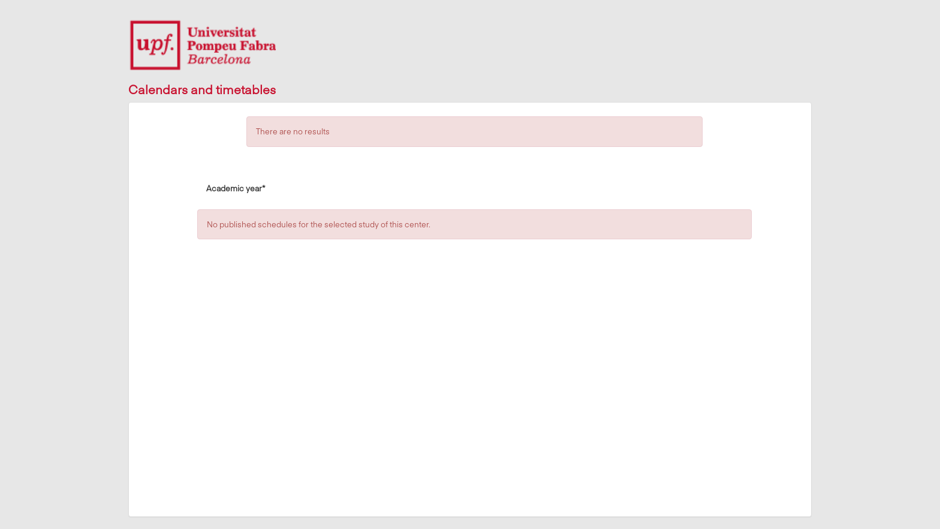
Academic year (235, 188)
